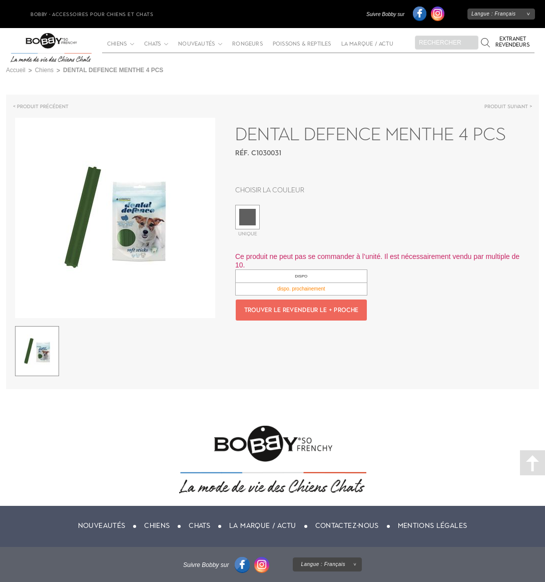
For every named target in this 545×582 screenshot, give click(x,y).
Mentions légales (432, 525)
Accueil (16, 70)
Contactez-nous (347, 525)
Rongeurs (247, 44)
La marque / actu (367, 44)
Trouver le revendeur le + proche (301, 310)
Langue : (493, 14)
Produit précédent (43, 106)
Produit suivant (506, 106)
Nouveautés (196, 44)
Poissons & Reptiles (302, 44)
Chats (152, 44)
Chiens (117, 44)
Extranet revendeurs (512, 42)
